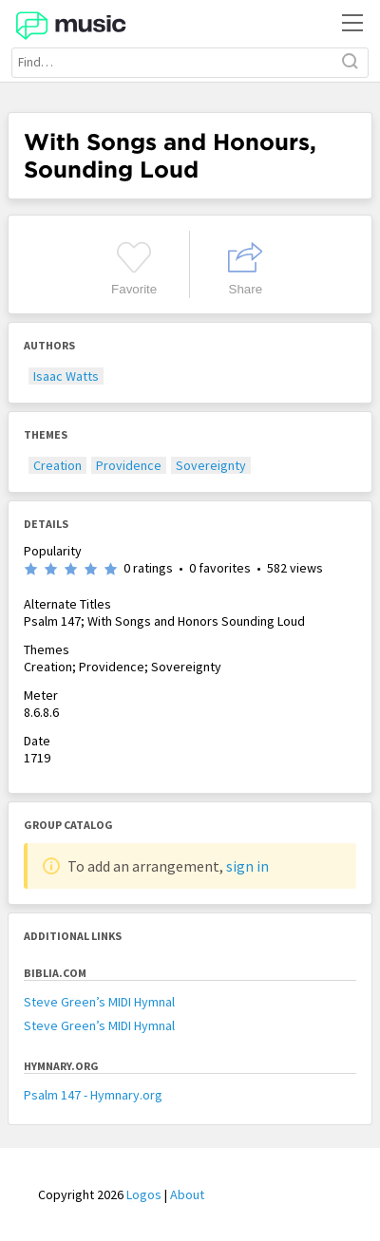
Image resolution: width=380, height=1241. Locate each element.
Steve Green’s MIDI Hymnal (99, 1001)
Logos (144, 1194)
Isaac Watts (66, 376)
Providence (129, 465)
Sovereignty (211, 465)
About (187, 1194)
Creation (57, 465)
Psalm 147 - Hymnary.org (93, 1094)
